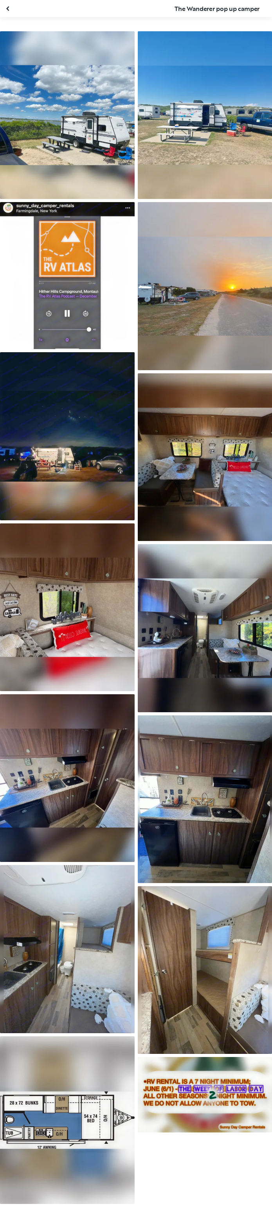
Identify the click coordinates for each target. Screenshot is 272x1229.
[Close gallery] (8, 8)
